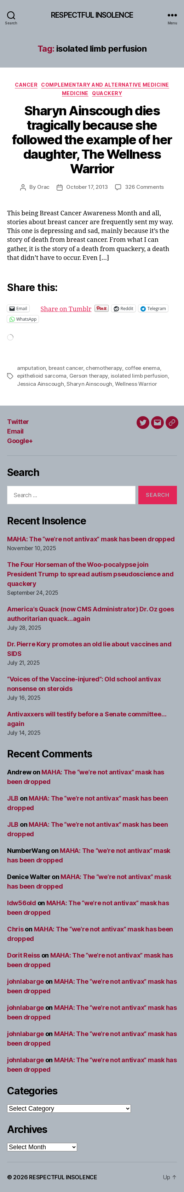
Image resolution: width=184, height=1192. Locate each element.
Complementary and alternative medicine (105, 85)
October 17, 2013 (87, 187)
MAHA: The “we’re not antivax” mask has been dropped (90, 539)
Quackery (107, 93)
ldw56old (21, 903)
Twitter (18, 421)
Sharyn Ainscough (89, 383)
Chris (15, 929)
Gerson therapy (88, 375)
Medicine (75, 93)
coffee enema (142, 368)
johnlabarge (25, 981)
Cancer (26, 85)
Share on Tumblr (89, 308)
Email (15, 431)
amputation (31, 368)
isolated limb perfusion (139, 375)
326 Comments (144, 187)
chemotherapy (104, 368)
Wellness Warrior (136, 383)
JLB (12, 798)
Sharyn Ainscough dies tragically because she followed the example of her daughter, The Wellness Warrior (92, 139)
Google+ (20, 440)
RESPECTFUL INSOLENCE (92, 15)
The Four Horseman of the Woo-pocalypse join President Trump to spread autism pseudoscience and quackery (90, 574)
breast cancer (65, 368)
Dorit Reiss (23, 955)
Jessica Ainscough (40, 383)
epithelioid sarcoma (42, 375)
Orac (43, 187)
